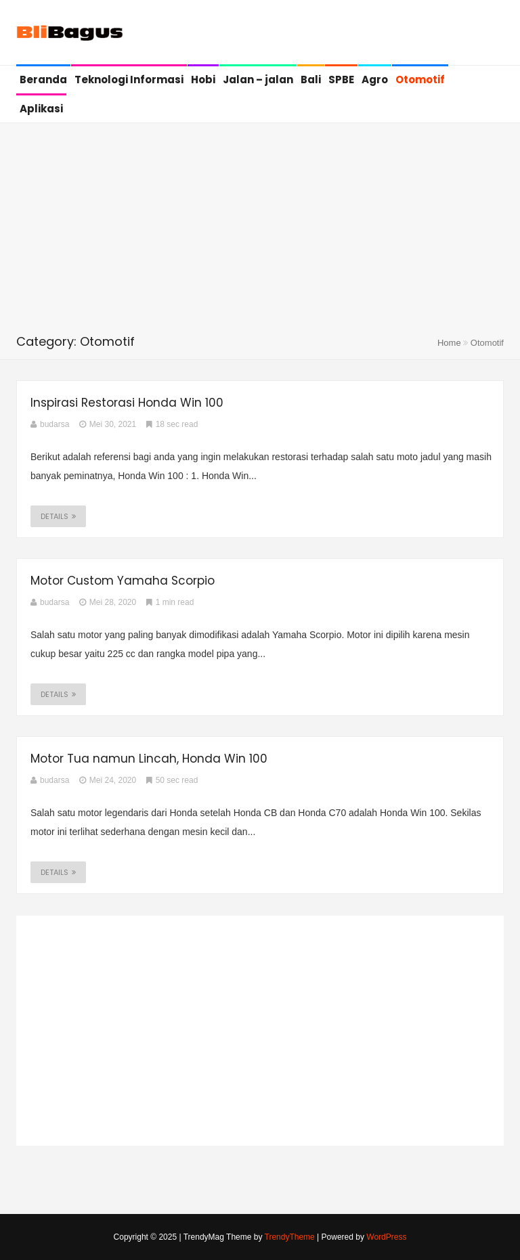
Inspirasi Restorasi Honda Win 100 (126, 403)
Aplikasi (41, 109)
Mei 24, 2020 (107, 780)
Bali (311, 79)
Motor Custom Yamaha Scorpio (122, 580)
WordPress (386, 1237)
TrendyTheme (290, 1237)
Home (449, 343)
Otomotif (420, 79)
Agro (375, 79)
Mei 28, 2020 (107, 602)
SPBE (341, 79)
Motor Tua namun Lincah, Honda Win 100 (148, 758)
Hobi (203, 79)
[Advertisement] (260, 231)
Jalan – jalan (258, 79)
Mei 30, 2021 (107, 424)
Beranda (43, 79)
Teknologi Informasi (128, 79)
